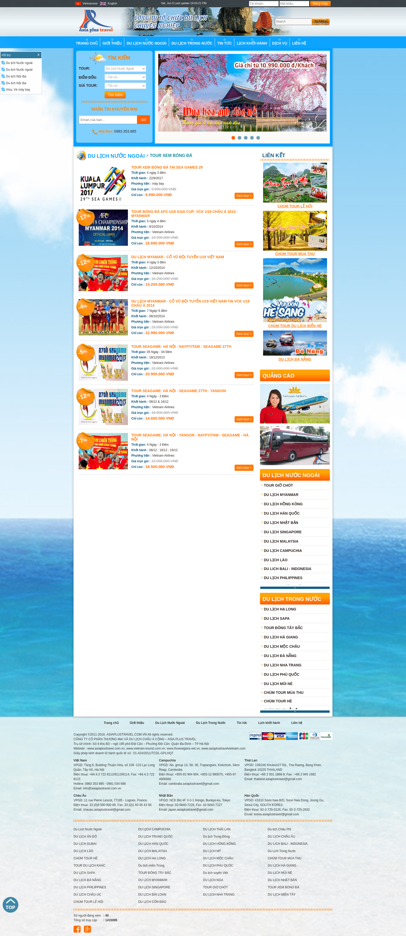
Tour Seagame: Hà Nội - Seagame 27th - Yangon (178, 391)
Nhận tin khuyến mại (114, 109)
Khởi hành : (139, 178)
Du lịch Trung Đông (216, 836)
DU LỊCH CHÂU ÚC (87, 894)
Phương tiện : (141, 183)
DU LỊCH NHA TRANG (282, 665)
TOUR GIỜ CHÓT (278, 485)
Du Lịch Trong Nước (191, 42)
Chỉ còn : (137, 195)
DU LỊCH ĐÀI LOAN (152, 894)
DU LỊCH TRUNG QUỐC (155, 836)
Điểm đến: (88, 77)
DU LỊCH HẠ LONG (280, 609)
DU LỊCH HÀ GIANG (281, 637)
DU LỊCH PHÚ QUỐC (281, 674)
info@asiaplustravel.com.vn (102, 788)
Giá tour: (88, 85)
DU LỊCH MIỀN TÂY (281, 894)
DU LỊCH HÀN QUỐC (282, 513)
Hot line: (106, 131)
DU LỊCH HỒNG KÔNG (283, 504)
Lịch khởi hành (252, 42)
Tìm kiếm (109, 58)
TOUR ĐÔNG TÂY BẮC (283, 628)
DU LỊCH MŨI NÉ (278, 684)
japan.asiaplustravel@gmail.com (191, 809)
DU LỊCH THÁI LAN (216, 829)
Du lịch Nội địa (14, 76)
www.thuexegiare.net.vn (183, 748)
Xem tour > (244, 196)
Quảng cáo (278, 376)
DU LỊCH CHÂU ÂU (281, 836)
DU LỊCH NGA (213, 880)
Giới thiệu (112, 42)
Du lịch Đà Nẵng (295, 359)
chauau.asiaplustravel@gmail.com (106, 809)
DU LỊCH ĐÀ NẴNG (280, 656)
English (108, 3)
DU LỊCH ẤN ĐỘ (85, 836)
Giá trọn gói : (140, 189)
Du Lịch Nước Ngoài (146, 42)
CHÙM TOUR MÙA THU (295, 254)
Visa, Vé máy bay (16, 89)
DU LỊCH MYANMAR (281, 495)
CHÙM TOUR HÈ (278, 701)
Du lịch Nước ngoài (17, 63)
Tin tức (224, 42)
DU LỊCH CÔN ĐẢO (152, 902)
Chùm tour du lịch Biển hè (295, 326)
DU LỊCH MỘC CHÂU (282, 646)
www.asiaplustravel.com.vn (106, 748)
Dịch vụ (279, 42)
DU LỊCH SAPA (277, 618)
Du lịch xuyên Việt (215, 873)
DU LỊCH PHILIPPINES (283, 578)
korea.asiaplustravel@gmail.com (276, 814)
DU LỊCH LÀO (275, 560)
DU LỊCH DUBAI (85, 844)
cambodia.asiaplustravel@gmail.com (194, 784)
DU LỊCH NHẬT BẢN (281, 523)
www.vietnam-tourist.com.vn (145, 748)
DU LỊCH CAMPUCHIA (283, 551)
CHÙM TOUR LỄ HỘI (295, 206)
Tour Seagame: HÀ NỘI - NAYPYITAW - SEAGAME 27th (181, 346)
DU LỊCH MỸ (212, 851)
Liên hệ (299, 42)
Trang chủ (87, 42)
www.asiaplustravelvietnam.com (223, 748)
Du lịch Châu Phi (279, 829)
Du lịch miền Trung (151, 865)
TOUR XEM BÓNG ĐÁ (171, 155)
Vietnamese (86, 3)
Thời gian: (138, 173)
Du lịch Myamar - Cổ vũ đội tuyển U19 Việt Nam (177, 257)
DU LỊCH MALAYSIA (281, 541)
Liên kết (273, 155)
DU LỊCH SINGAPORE (283, 532)
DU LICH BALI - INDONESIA (287, 569)
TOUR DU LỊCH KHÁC (89, 865)
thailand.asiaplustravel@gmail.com (278, 779)
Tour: (84, 68)
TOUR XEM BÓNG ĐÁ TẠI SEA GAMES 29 (167, 167)
